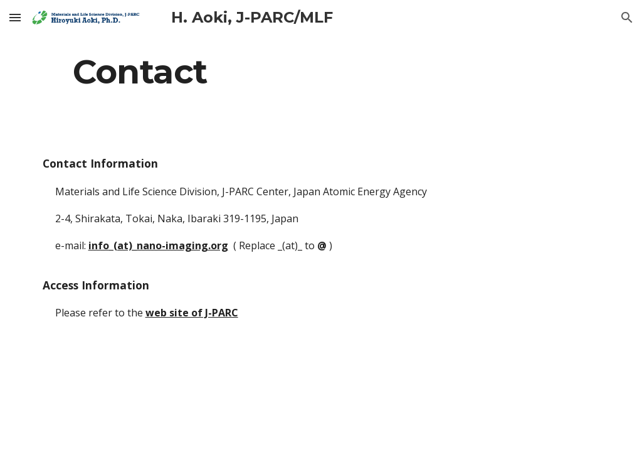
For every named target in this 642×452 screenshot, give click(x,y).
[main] (321, 71)
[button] (15, 17)
